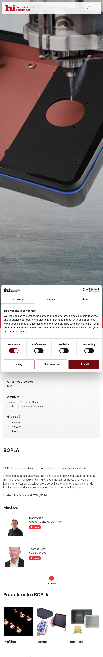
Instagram (16, 426)
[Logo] (19, 8)
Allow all (84, 364)
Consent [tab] (18, 299)
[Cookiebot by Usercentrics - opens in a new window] (85, 290)
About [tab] (85, 299)
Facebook (16, 422)
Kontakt (35, 527)
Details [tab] (51, 299)
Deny (19, 364)
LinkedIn (15, 431)
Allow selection (51, 364)
